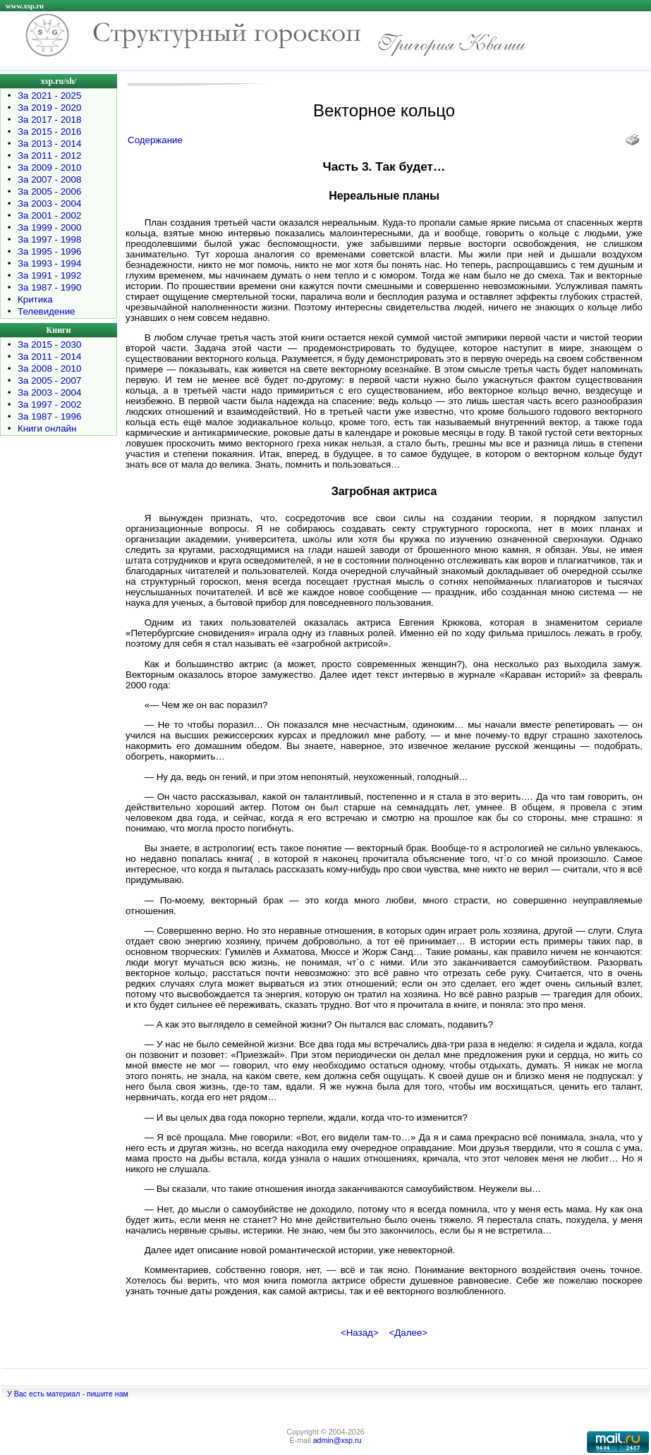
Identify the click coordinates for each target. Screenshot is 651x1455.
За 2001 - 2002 (49, 215)
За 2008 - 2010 (49, 368)
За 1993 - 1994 (49, 263)
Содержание (155, 140)
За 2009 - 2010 (49, 167)
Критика (35, 299)
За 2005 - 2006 (49, 191)
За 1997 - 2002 (49, 404)
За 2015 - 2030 (49, 344)
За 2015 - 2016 (49, 131)
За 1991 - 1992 (49, 275)
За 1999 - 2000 (49, 227)
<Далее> (408, 1332)
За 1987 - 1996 (49, 416)
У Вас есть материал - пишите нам (67, 1393)
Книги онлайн (47, 428)
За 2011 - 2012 (49, 155)
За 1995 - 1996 (49, 251)
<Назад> (360, 1332)
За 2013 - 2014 (49, 143)
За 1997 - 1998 (49, 239)
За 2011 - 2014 (49, 356)
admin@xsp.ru (337, 1440)
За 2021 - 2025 (49, 95)
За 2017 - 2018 (49, 119)
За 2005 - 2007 (49, 380)
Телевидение (46, 311)
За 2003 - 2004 (49, 203)
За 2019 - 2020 (49, 107)
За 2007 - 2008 (49, 179)
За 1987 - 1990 (49, 287)
